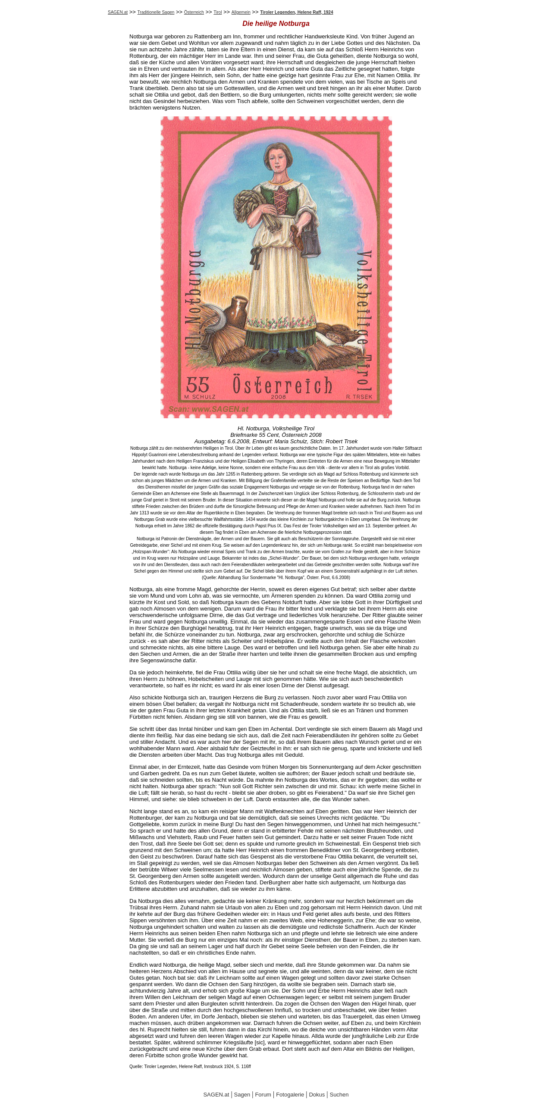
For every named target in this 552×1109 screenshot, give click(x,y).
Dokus (317, 1094)
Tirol (217, 12)
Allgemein (241, 12)
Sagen (242, 1094)
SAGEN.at (118, 12)
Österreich (194, 12)
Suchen (338, 1094)
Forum (263, 1094)
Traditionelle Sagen (156, 12)
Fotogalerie (290, 1094)
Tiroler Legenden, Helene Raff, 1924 (296, 12)
